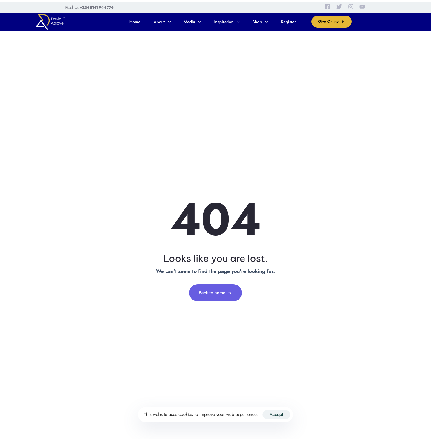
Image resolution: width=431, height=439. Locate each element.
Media (192, 22)
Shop (260, 22)
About (162, 22)
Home (134, 22)
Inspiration (226, 22)
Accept (276, 414)
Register (288, 22)
